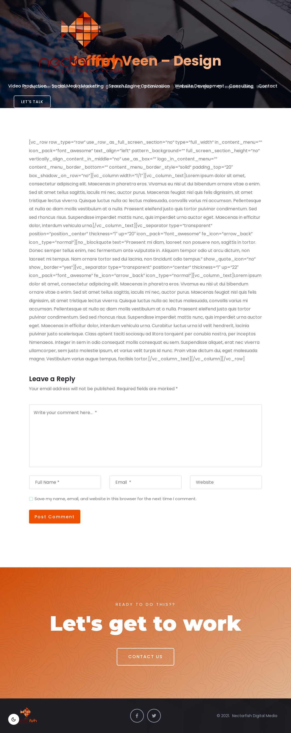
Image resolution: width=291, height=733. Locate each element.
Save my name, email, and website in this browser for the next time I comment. (115, 499)
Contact (267, 86)
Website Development (199, 86)
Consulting (241, 86)
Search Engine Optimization (139, 86)
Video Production (27, 86)
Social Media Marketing (78, 86)
